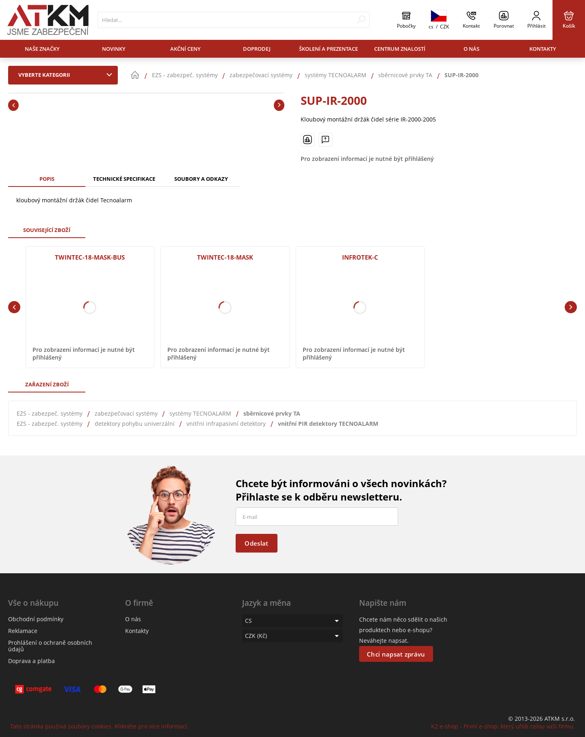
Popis (46, 178)
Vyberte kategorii (67, 74)
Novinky (114, 48)
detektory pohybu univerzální (135, 423)
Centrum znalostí (399, 48)
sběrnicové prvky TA (271, 413)
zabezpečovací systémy (126, 413)
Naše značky (42, 48)
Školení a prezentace (328, 48)
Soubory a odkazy (201, 178)
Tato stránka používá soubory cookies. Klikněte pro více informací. (99, 726)
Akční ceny (185, 48)
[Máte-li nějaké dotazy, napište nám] (325, 140)
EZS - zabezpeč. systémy (49, 413)
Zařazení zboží (47, 384)
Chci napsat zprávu (396, 654)
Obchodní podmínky (35, 619)
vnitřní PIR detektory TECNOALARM (328, 423)
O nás (471, 48)
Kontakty (542, 48)
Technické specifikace (124, 178)
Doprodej (257, 48)
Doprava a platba (31, 661)
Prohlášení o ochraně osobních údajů (50, 646)
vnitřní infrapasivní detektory (226, 423)
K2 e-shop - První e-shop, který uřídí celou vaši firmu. (503, 726)
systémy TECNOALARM (200, 413)
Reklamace (22, 631)
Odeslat (256, 543)
